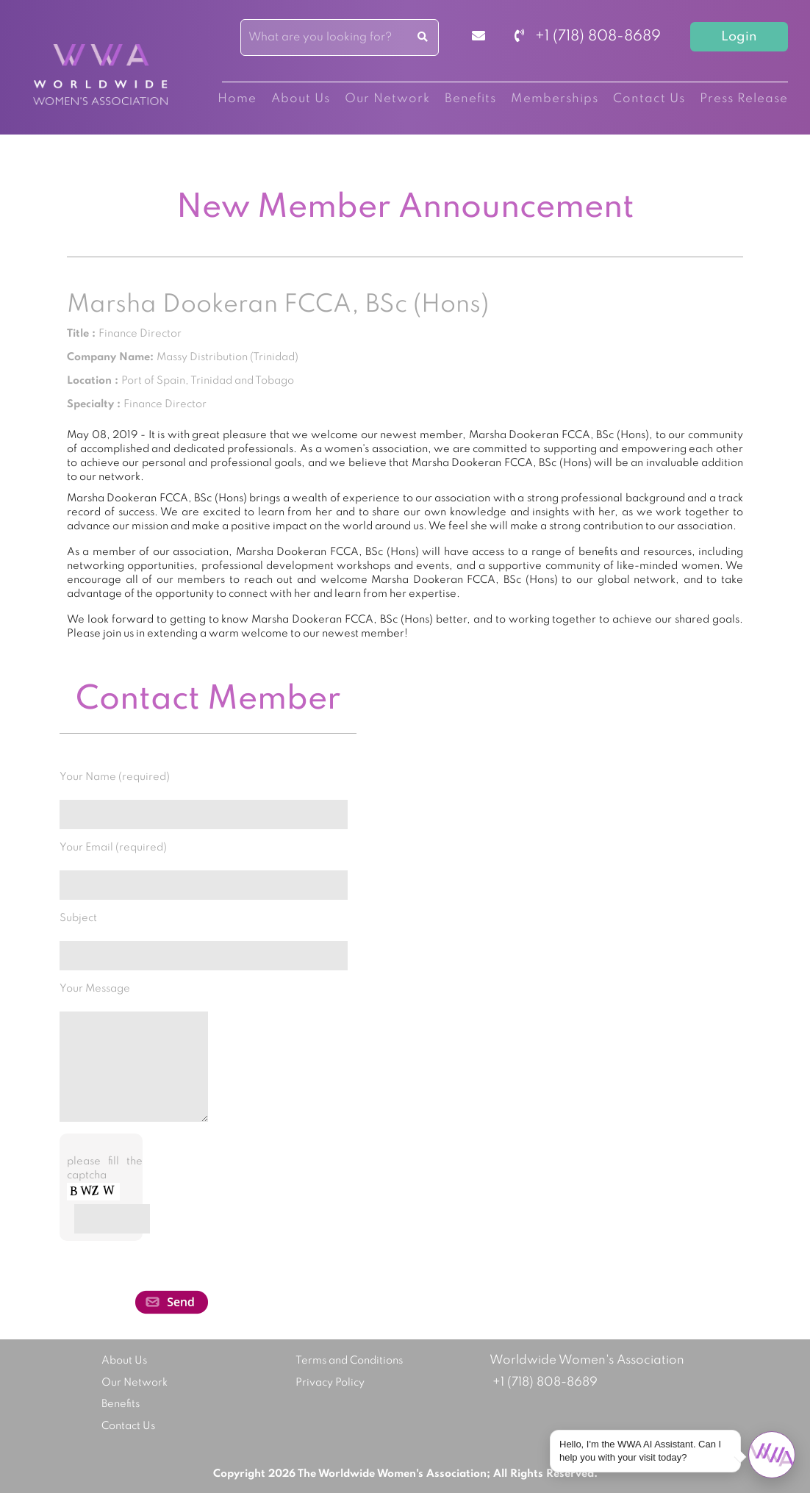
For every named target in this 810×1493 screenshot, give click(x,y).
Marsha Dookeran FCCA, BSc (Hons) (278, 305)
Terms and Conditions (349, 1361)
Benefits (470, 99)
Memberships (554, 99)
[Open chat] (771, 1454)
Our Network (387, 99)
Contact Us (649, 99)
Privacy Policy (330, 1383)
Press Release (744, 99)
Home (237, 99)
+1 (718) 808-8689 (588, 36)
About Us (300, 99)
